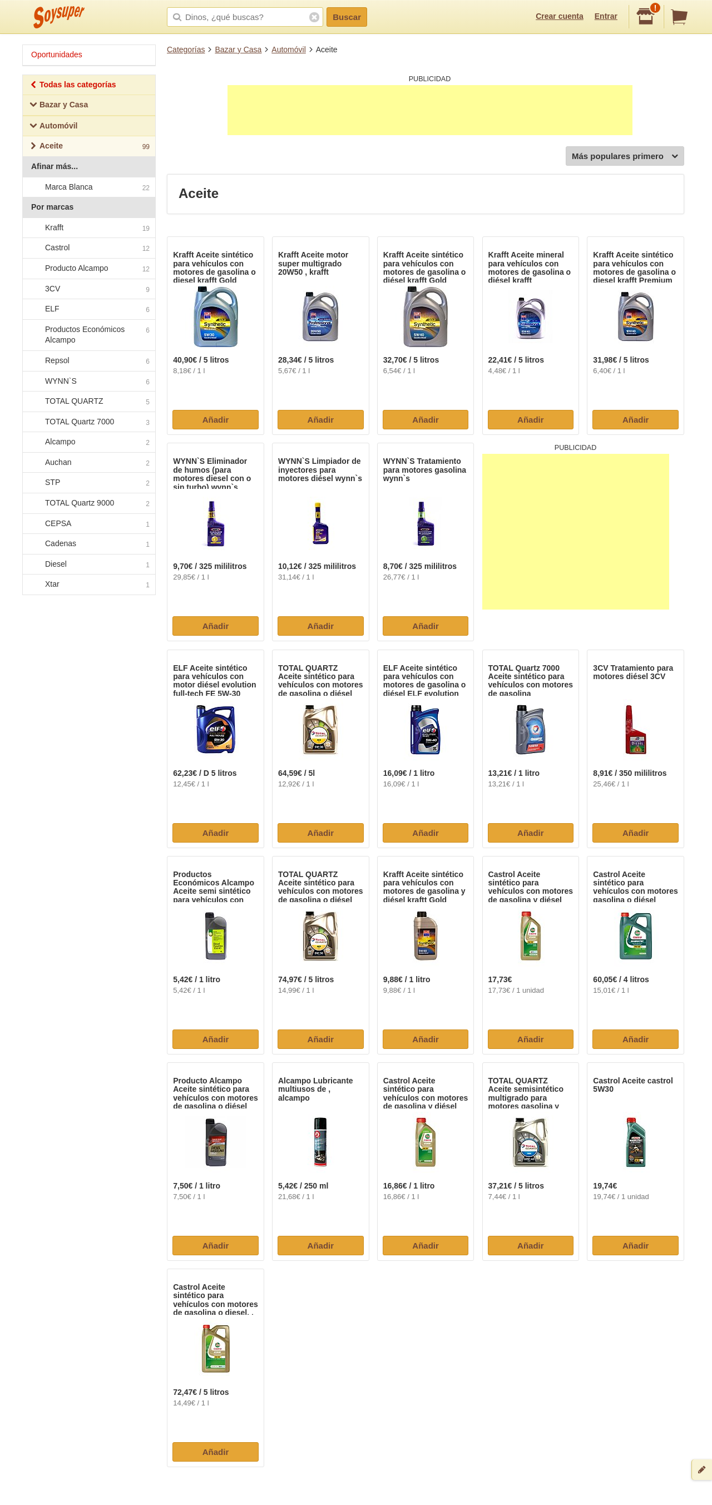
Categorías (186, 49)
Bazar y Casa (238, 49)
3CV (88, 289)
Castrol (88, 248)
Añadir (215, 419)
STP (88, 483)
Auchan (88, 463)
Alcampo (88, 443)
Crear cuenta (560, 16)
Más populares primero (625, 156)
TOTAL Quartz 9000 (88, 503)
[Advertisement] (430, 110)
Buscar (347, 17)
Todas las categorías (72, 86)
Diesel (88, 564)
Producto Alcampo (88, 269)
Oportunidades (56, 54)
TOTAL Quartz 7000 (88, 422)
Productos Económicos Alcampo (88, 335)
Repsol (88, 361)
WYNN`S (88, 381)
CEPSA (88, 524)
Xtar (88, 585)
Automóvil (288, 49)
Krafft (88, 228)
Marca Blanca (88, 187)
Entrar (606, 16)
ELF (88, 309)
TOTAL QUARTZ (88, 401)
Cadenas (88, 544)
